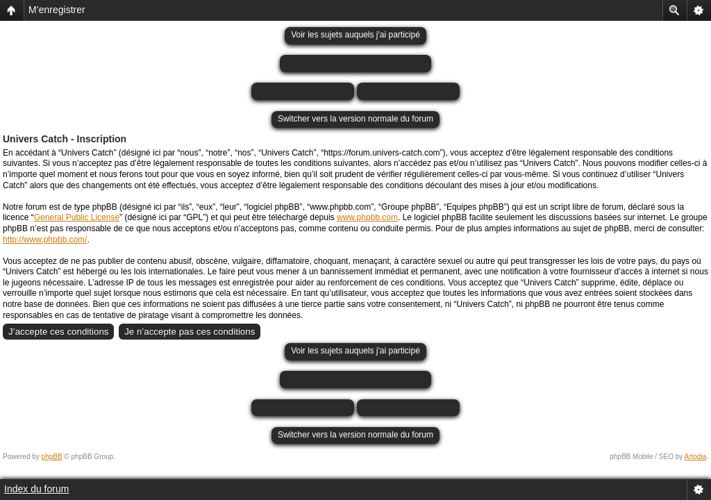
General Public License (76, 217)
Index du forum (36, 488)
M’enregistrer (56, 9)
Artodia (696, 456)
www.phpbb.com (367, 217)
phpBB (52, 456)
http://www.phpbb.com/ (45, 239)
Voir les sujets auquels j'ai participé (355, 35)
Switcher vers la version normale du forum (355, 119)
